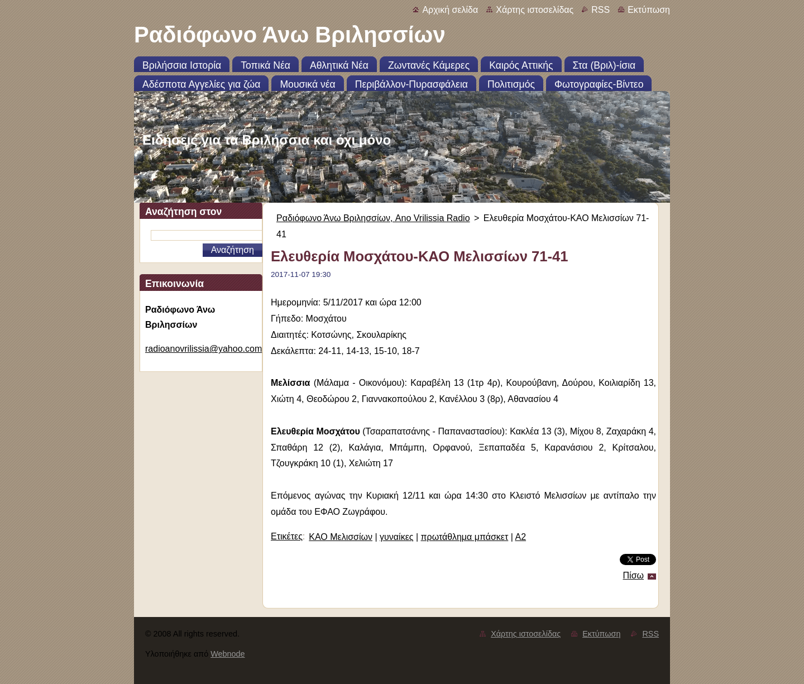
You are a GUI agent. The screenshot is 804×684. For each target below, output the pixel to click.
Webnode (227, 653)
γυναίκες (396, 537)
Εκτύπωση (649, 10)
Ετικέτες (287, 536)
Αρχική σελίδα (450, 10)
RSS (600, 10)
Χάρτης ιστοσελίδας (534, 10)
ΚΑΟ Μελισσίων (340, 537)
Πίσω (633, 575)
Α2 (520, 537)
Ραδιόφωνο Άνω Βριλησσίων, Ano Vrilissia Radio (373, 218)
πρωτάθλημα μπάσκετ (465, 537)
